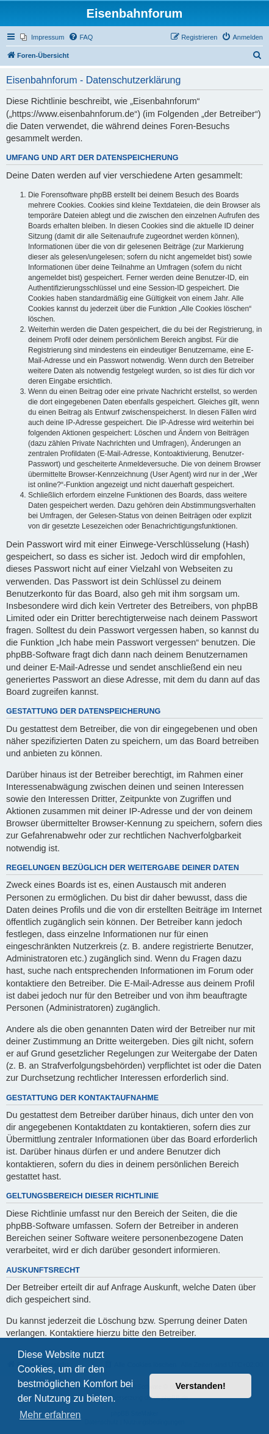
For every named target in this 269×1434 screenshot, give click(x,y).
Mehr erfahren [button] (50, 1415)
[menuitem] (42, 37)
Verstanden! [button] (201, 1386)
